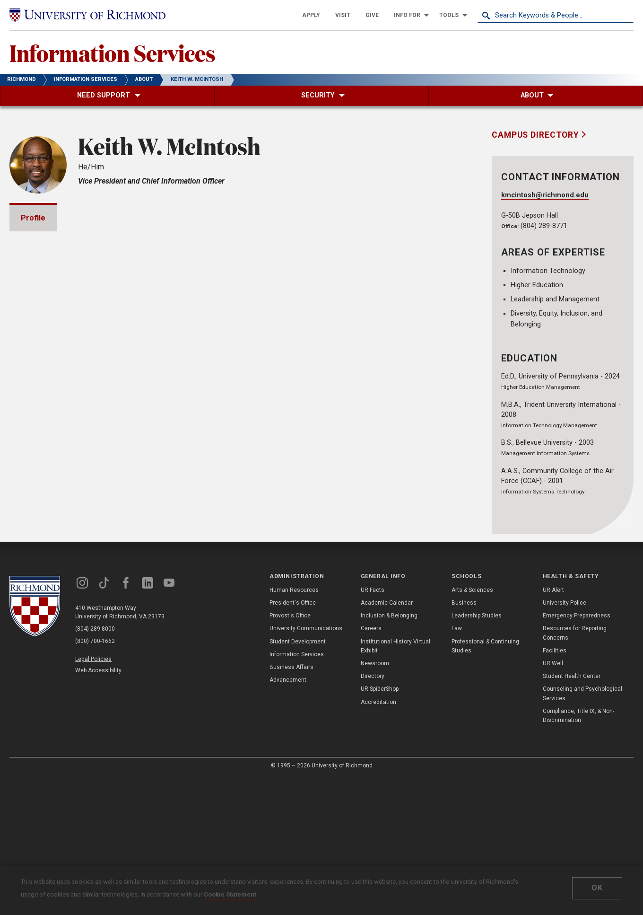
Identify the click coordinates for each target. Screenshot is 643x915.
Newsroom (375, 801)
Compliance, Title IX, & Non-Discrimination (578, 853)
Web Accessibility (98, 808)
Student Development (297, 779)
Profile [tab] (33, 217)
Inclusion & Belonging (389, 753)
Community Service (67, 605)
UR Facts (372, 727)
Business (464, 740)
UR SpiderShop (380, 827)
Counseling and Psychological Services (582, 831)
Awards (45, 497)
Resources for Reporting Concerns (575, 771)
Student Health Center (571, 813)
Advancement (287, 817)
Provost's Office (290, 753)
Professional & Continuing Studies (485, 784)
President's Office (292, 740)
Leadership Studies (477, 753)
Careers (371, 766)
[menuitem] (311, 15)
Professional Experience (76, 578)
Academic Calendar (387, 740)
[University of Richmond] (87, 15)
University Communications (305, 766)
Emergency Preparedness (576, 753)
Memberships (56, 551)
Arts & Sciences (472, 727)
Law (457, 766)
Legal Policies (93, 797)
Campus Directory (537, 135)
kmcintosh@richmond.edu (545, 195)
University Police (564, 740)
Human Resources (294, 727)
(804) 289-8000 (95, 767)
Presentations (58, 524)
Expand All (429, 478)
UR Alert (553, 727)
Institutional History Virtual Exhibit (395, 784)
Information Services (112, 52)
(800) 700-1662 (95, 779)
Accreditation (378, 839)
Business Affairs (291, 804)
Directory (372, 813)
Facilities (554, 788)
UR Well (553, 801)
